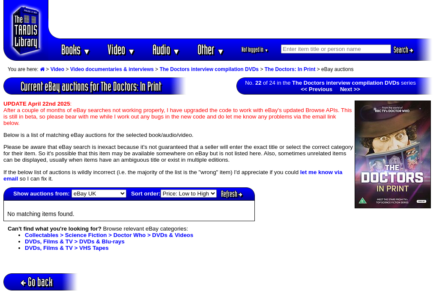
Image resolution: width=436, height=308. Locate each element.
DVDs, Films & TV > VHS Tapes (67, 248)
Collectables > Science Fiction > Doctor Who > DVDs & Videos (109, 235)
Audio (166, 49)
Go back (37, 281)
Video (121, 49)
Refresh (231, 193)
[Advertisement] (241, 19)
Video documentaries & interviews (112, 69)
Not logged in (255, 49)
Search (403, 49)
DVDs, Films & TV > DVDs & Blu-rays (75, 241)
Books (76, 49)
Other (211, 49)
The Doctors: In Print (290, 69)
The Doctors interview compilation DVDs (209, 69)
